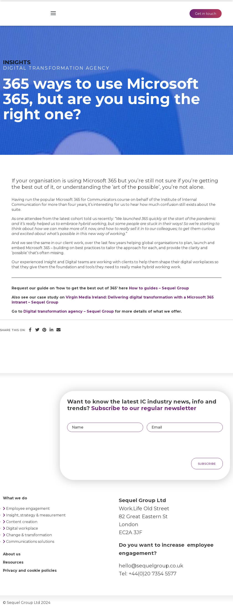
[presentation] (188, 445)
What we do (15, 498)
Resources (13, 562)
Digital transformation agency (56, 68)
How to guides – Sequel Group (159, 288)
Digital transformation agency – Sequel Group (68, 311)
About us (11, 554)
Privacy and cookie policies (30, 570)
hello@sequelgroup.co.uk (151, 566)
